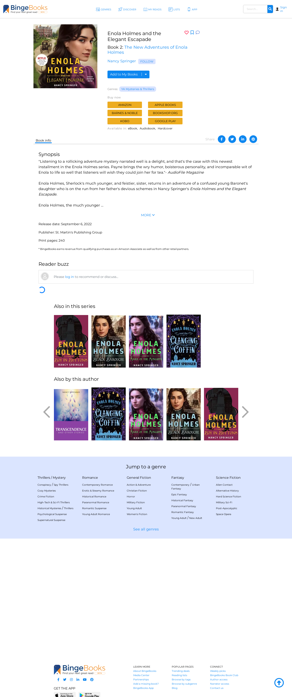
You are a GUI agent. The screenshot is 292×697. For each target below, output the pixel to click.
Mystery (59, 478)
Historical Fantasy (182, 500)
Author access (219, 679)
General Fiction (139, 478)
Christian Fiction (137, 490)
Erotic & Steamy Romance (98, 490)
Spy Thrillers (61, 484)
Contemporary (180, 484)
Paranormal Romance (95, 502)
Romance (90, 478)
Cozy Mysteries (47, 490)
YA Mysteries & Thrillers (137, 89)
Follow (147, 61)
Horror (131, 496)
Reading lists (179, 675)
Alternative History (227, 490)
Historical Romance (94, 496)
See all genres (146, 529)
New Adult (195, 518)
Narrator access (219, 683)
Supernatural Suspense (51, 520)
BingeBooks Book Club (224, 675)
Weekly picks (218, 670)
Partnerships (141, 679)
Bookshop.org (165, 113)
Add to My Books (128, 74)
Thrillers (44, 478)
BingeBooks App (143, 687)
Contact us (216, 687)
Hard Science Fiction (228, 496)
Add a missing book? (146, 683)
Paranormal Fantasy (183, 506)
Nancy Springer (121, 61)
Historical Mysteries (49, 508)
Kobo (124, 121)
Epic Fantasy (179, 494)
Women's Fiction (137, 514)
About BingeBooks (144, 670)
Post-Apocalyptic (226, 508)
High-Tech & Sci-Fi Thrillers (54, 502)
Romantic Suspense (94, 508)
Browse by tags (181, 679)
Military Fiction (136, 502)
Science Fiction (228, 478)
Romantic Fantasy (182, 512)
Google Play (165, 121)
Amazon (124, 105)
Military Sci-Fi (224, 502)
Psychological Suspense (52, 514)
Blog (174, 687)
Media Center (141, 675)
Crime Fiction (46, 496)
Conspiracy (44, 484)
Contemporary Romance (97, 484)
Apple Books (165, 105)
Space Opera (223, 514)
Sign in (283, 9)
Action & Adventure (139, 484)
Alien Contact (224, 484)
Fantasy (177, 478)
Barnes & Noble (125, 113)
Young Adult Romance (96, 514)
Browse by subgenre (184, 683)
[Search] (270, 9)
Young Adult (134, 508)
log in (69, 277)
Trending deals (181, 670)
